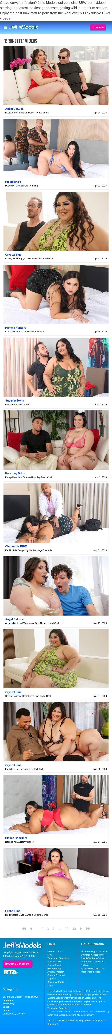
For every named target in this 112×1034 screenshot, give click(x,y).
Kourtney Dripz (15, 473)
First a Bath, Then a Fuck (18, 404)
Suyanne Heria (14, 400)
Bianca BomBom (16, 838)
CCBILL (7, 1010)
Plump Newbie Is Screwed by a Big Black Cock (28, 477)
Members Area (54, 951)
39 (67, 929)
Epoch (6, 1007)
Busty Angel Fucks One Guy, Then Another (26, 112)
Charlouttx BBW (16, 546)
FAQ (49, 954)
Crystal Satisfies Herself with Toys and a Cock (28, 696)
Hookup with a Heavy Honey (19, 842)
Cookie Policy (54, 965)
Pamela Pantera (15, 327)
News (50, 985)
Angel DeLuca (14, 108)
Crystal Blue (13, 254)
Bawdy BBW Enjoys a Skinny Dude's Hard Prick (29, 258)
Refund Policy (54, 968)
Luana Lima (12, 911)
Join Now (98, 27)
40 (74, 929)
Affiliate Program (55, 972)
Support (51, 978)
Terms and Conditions (58, 958)
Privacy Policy (54, 961)
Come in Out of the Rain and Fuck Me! (24, 331)
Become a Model (55, 982)
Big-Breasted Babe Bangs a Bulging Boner (26, 915)
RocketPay (8, 1003)
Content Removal (56, 975)
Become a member (17, 963)
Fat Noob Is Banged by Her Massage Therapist (28, 550)
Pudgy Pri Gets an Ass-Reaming (21, 185)
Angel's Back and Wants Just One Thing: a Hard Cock (32, 623)
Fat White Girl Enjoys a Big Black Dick (24, 769)
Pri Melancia (13, 182)
